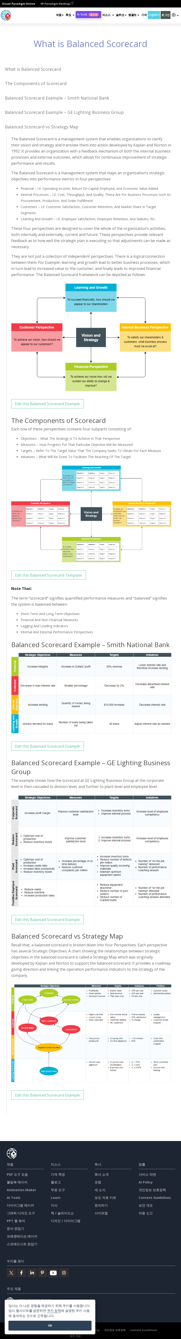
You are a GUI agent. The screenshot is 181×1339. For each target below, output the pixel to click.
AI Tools (88, 14)
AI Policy (146, 1182)
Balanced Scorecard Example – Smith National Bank (57, 98)
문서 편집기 (15, 1228)
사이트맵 (101, 1213)
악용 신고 (146, 1213)
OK (50, 1325)
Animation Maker (21, 1190)
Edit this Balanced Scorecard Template (48, 575)
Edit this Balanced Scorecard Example (47, 403)
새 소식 (100, 1190)
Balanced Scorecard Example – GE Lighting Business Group (64, 112)
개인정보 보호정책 (152, 1190)
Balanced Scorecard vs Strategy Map (41, 127)
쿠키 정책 (54, 1311)
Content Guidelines (155, 1197)
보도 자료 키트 (105, 1197)
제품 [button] (60, 15)
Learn (55, 1197)
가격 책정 (58, 1174)
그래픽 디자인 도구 (21, 1213)
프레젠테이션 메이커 (22, 1236)
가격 (144, 15)
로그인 (165, 15)
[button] (70, 15)
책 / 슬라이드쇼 (62, 1213)
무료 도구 (58, 1190)
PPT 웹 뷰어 (16, 1221)
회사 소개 (102, 1174)
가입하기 (153, 15)
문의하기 (101, 1205)
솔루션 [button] (121, 15)
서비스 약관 (147, 1174)
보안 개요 (146, 1205)
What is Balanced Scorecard (33, 69)
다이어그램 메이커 (20, 1205)
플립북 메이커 (17, 1182)
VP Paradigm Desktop (57, 3)
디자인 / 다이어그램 (65, 1221)
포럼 (98, 1182)
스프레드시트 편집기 (22, 1244)
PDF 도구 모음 (17, 1174)
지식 (54, 1205)
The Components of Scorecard (35, 83)
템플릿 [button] (133, 15)
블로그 (56, 1182)
